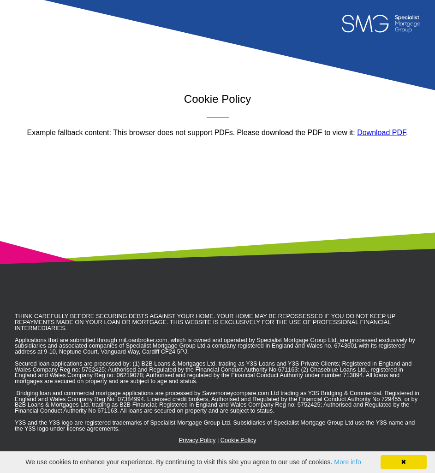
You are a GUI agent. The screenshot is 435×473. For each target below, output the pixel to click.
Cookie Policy (238, 440)
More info (347, 462)
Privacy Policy (197, 440)
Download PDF (381, 132)
